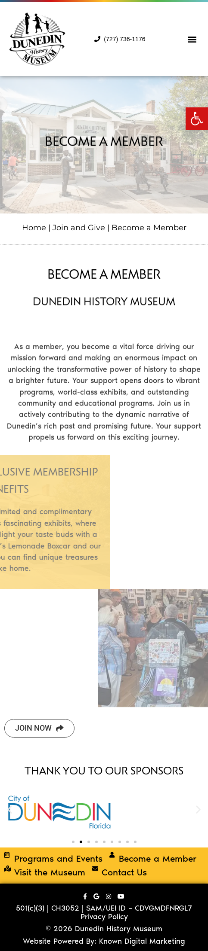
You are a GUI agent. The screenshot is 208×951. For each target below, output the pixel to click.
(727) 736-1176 (119, 39)
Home (34, 227)
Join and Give (79, 227)
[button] (197, 118)
